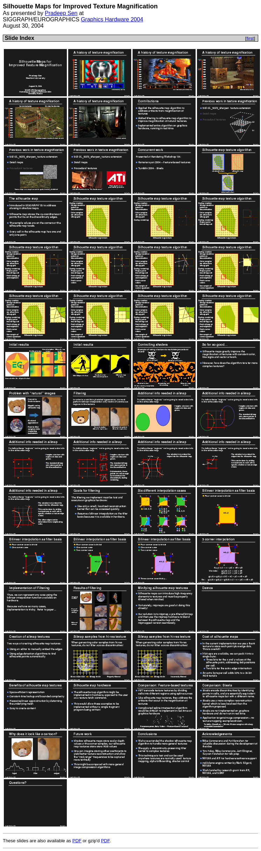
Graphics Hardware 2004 (112, 19)
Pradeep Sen (61, 13)
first (250, 38)
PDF (77, 840)
